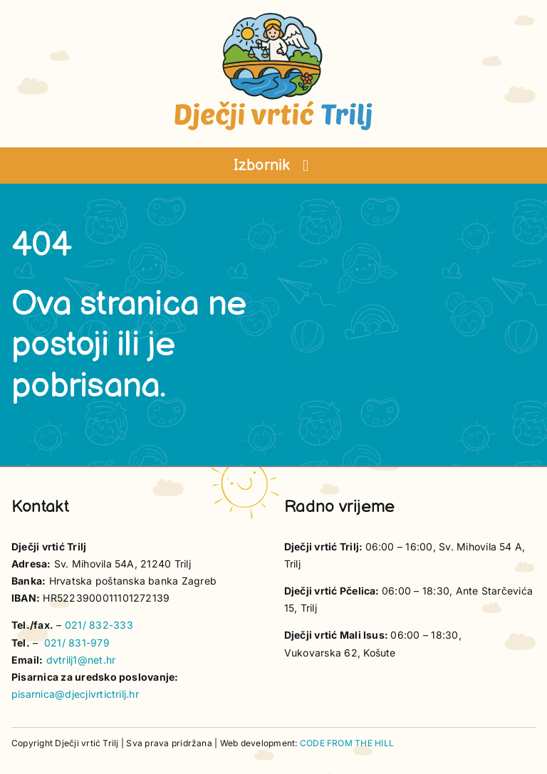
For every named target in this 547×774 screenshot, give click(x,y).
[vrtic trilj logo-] (273, 17)
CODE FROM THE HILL (347, 743)
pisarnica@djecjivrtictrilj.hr (75, 694)
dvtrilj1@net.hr (81, 660)
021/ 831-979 (77, 643)
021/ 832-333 (99, 625)
